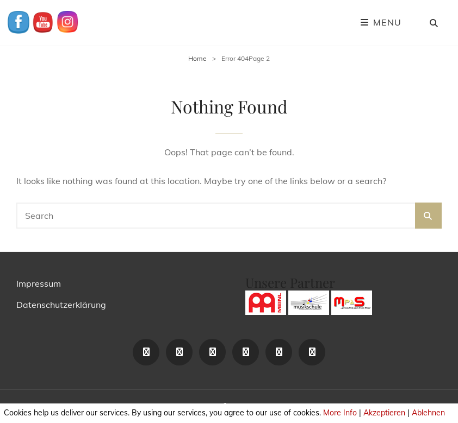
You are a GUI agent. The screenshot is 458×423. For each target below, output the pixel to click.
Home (197, 58)
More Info (340, 413)
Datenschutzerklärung (61, 304)
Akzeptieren (384, 413)
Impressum (38, 283)
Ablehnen (428, 413)
